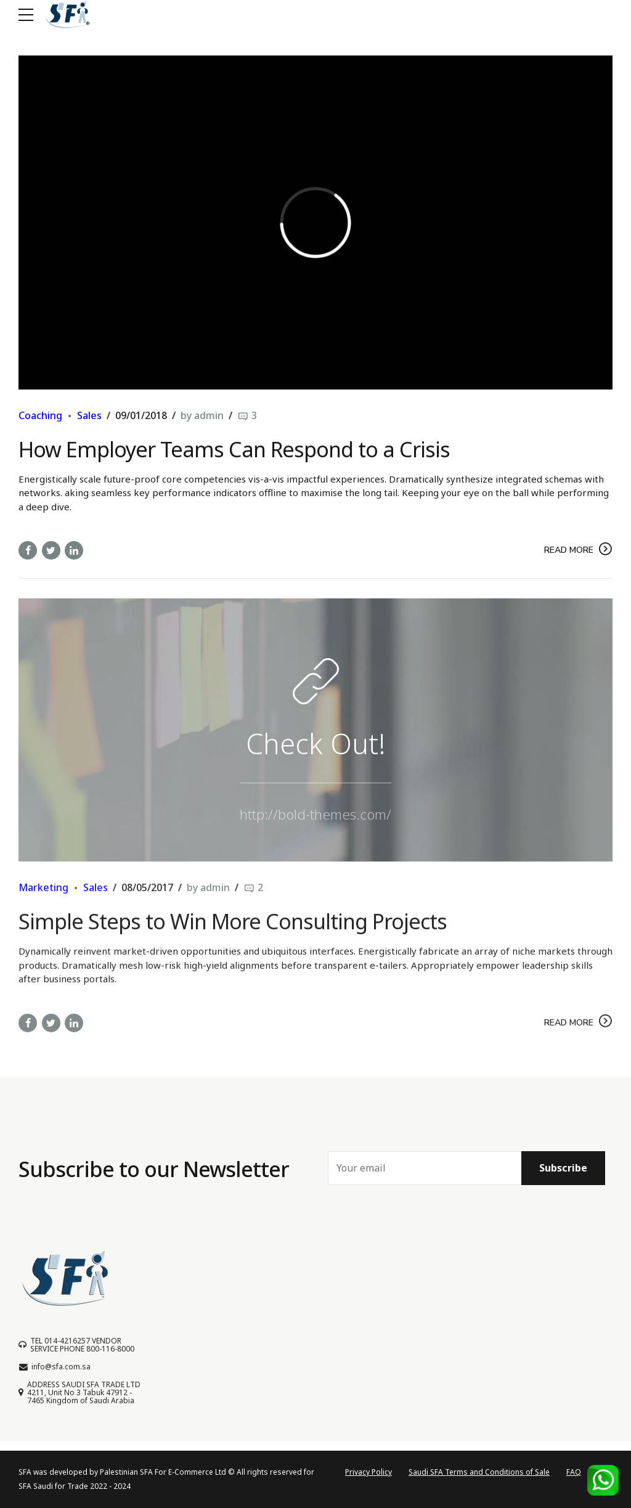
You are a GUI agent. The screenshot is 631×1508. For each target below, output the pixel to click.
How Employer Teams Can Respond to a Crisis (234, 449)
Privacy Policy (368, 1472)
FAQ (573, 1472)
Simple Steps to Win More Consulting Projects (232, 931)
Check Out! (316, 753)
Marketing (43, 897)
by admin (202, 416)
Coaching (40, 416)
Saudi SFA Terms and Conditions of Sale (479, 1472)
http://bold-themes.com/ (315, 823)
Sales (89, 416)
